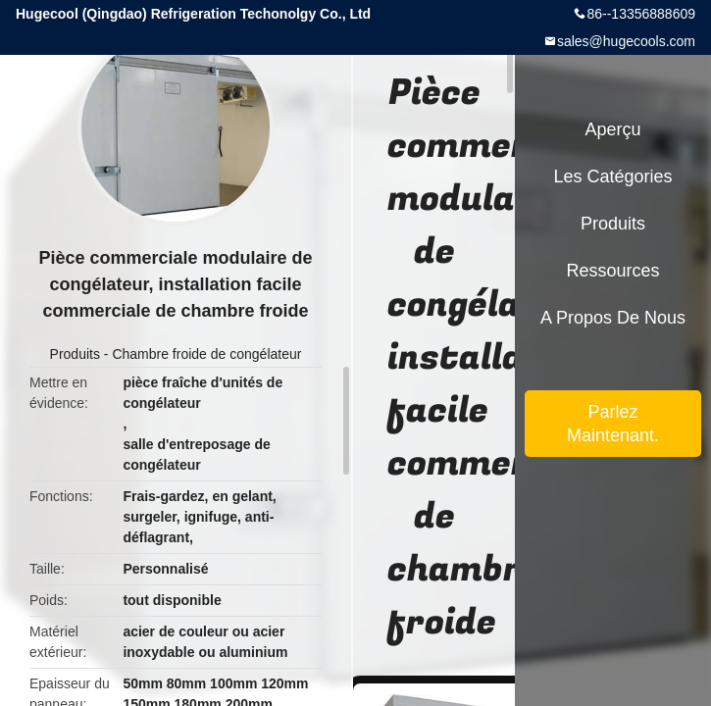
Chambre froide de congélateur (206, 354)
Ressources (612, 270)
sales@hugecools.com (626, 41)
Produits (75, 354)
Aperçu (612, 129)
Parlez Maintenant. (613, 423)
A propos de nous (613, 318)
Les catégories (612, 176)
